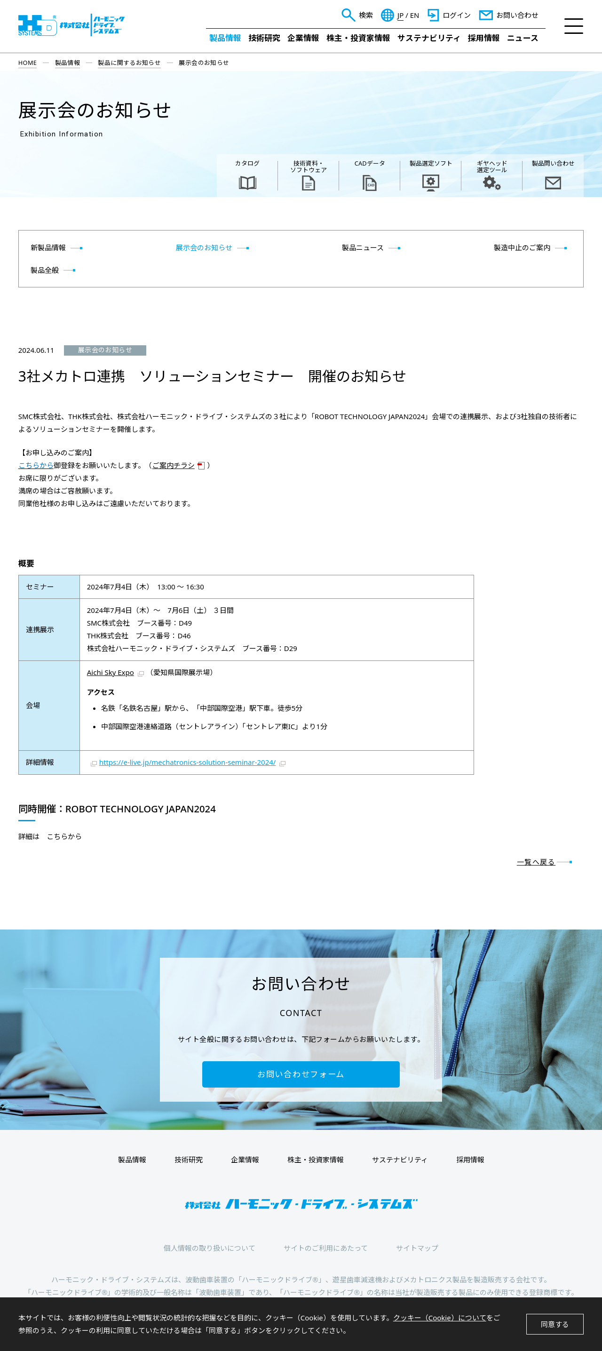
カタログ (247, 163)
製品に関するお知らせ (129, 62)
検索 (366, 15)
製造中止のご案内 (522, 247)
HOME (27, 62)
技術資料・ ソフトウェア (308, 166)
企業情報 (303, 37)
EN (415, 15)
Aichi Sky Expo (110, 672)
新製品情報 (48, 247)
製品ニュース (363, 247)
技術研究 (264, 37)
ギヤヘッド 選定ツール (492, 166)
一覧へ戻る (536, 861)
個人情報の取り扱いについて (209, 1248)
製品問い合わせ (553, 163)
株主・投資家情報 (358, 37)
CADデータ (370, 163)
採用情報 (484, 37)
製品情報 (225, 37)
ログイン (457, 15)
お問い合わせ (517, 15)
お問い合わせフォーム (301, 1074)
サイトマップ (417, 1248)
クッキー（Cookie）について (439, 1317)
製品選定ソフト (431, 163)
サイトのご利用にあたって (326, 1248)
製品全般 (45, 270)
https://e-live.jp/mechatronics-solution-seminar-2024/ (187, 762)
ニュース (523, 37)
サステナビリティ (429, 37)
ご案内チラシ (173, 465)
